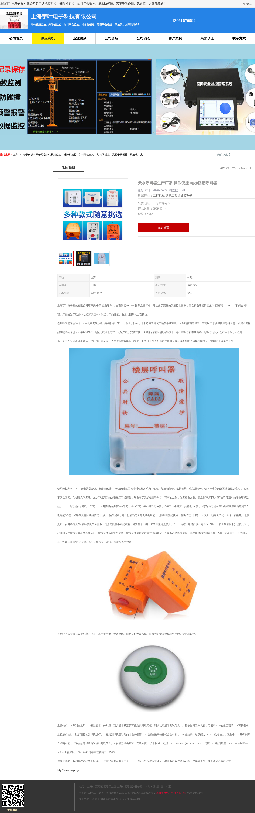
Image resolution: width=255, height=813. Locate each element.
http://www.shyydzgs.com (70, 770)
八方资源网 (98, 799)
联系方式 (239, 38)
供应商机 (48, 38)
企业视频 (79, 38)
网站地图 (135, 799)
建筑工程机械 (174, 195)
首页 (234, 168)
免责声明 (110, 799)
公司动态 (143, 38)
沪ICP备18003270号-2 (143, 792)
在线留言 (163, 227)
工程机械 (159, 195)
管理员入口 (122, 799)
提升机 (188, 195)
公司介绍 (111, 38)
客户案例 (175, 38)
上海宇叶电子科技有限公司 (171, 792)
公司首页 (16, 38)
